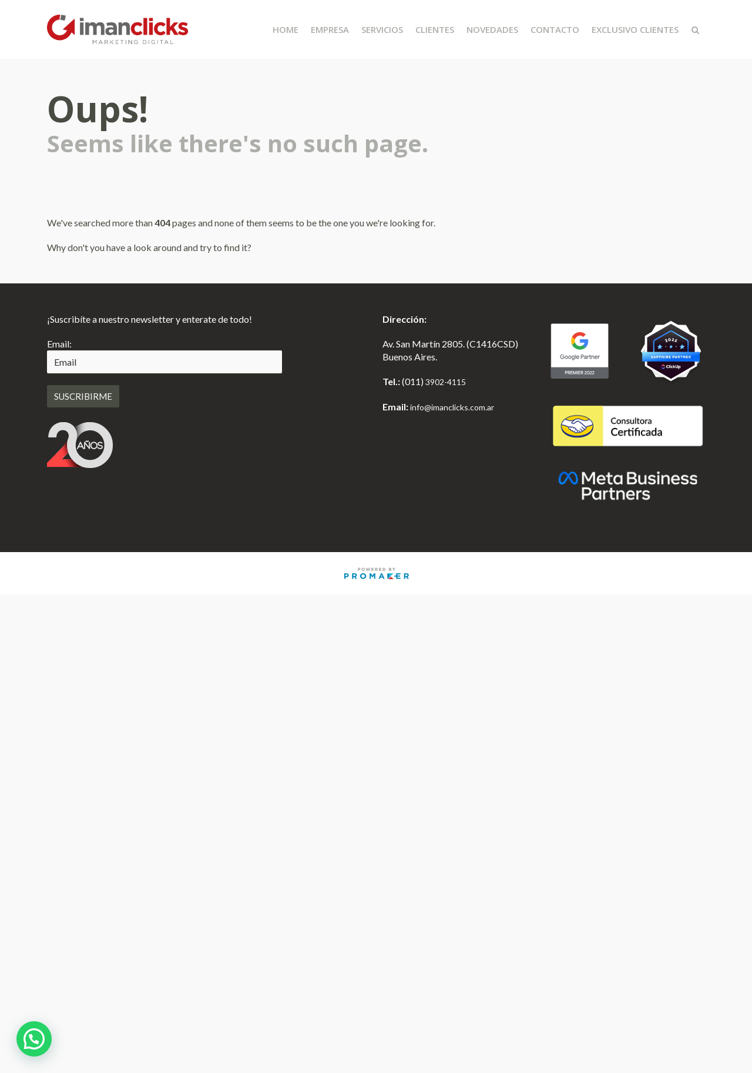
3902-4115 (445, 382)
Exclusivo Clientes (635, 29)
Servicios (382, 29)
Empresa (330, 29)
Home (285, 29)
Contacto (555, 29)
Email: (59, 343)
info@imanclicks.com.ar (452, 407)
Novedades (492, 29)
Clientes (434, 29)
